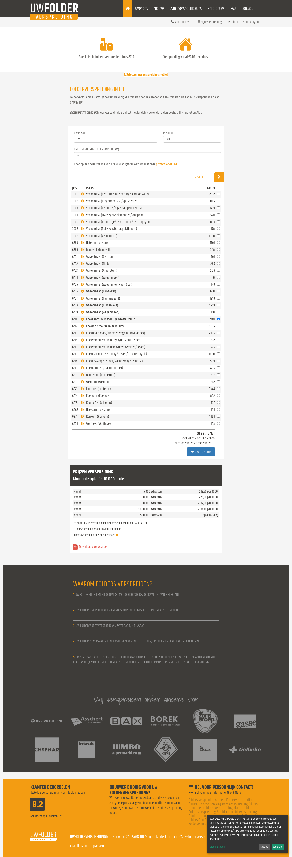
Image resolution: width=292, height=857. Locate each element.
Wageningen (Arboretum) (101, 270)
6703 (75, 270)
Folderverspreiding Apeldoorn (210, 812)
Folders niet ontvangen (243, 22)
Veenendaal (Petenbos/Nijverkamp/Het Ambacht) (116, 208)
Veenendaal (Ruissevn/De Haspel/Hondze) (111, 229)
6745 (75, 402)
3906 (75, 229)
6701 (74, 256)
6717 (74, 361)
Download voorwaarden (93, 547)
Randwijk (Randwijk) (99, 249)
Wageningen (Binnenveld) (102, 305)
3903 (75, 208)
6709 (75, 312)
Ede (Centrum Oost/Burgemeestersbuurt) (111, 319)
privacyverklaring (166, 164)
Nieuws (159, 8)
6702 (75, 263)
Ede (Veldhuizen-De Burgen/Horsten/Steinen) (113, 340)
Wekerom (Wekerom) (99, 382)
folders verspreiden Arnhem (207, 800)
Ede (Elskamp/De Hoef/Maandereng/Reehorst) (114, 361)
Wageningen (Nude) (98, 263)
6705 (75, 284)
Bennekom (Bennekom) (100, 375)
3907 (75, 236)
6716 (74, 354)
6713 (74, 333)
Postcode (169, 133)
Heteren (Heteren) (97, 242)
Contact (247, 8)
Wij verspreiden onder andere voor (146, 699)
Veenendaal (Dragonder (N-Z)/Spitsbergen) (112, 201)
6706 (75, 291)
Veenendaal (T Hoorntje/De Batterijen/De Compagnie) (118, 222)
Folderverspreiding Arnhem (215, 804)
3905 (75, 222)
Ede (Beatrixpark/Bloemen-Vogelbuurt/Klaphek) (115, 333)
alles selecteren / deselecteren (193, 443)
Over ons (141, 8)
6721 (74, 375)
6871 (74, 416)
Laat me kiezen (217, 846)
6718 (74, 368)
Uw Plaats (80, 133)
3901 (75, 194)
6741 (74, 389)
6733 (75, 382)
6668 (75, 249)
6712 (74, 326)
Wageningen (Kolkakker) (101, 291)
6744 (75, 395)
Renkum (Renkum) (97, 416)
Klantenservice (181, 22)
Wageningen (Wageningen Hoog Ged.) (109, 284)
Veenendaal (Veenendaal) (101, 236)
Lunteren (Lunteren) (98, 389)
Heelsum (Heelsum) (98, 409)
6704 (75, 277)
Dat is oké (277, 846)
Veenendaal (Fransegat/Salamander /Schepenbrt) (116, 215)
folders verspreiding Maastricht (226, 808)
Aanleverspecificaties (186, 8)
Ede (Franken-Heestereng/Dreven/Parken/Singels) (116, 354)
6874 (75, 423)
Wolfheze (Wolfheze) (98, 423)
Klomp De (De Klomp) (99, 402)
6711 (74, 319)
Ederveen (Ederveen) (99, 395)
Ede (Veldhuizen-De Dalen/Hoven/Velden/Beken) (115, 347)
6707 (75, 298)
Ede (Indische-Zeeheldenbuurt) (105, 326)
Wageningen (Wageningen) (102, 277)
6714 (74, 340)
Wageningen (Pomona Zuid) (103, 298)
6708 (75, 305)
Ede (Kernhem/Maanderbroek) (104, 368)
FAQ (233, 8)
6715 (74, 347)
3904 (75, 215)
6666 (75, 242)
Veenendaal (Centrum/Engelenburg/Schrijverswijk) (117, 194)
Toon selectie (206, 177)
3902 (75, 201)
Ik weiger (264, 846)
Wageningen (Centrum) (100, 256)
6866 (75, 409)
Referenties (216, 8)
